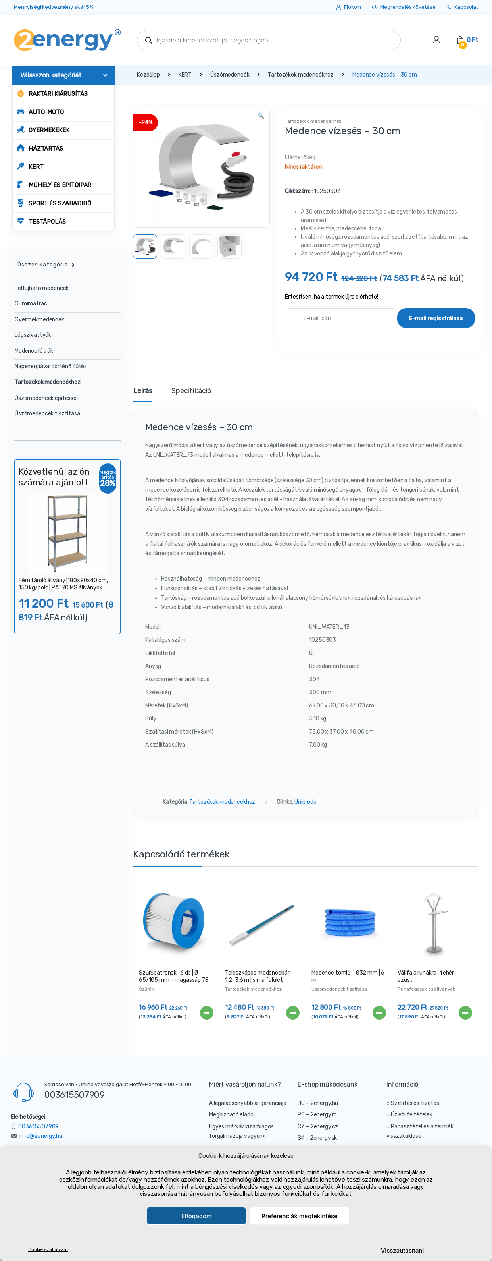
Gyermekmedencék (39, 319)
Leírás (142, 391)
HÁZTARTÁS (40, 148)
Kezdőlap (148, 74)
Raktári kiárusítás (52, 93)
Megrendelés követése (403, 7)
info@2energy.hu (40, 1136)
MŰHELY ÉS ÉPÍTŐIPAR (54, 184)
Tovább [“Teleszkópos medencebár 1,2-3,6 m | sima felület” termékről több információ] (292, 1013)
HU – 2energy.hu (318, 1103)
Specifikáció (191, 391)
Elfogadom (196, 1216)
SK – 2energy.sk (317, 1138)
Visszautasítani (402, 1250)
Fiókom (348, 7)
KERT (30, 166)
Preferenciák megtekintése (299, 1216)
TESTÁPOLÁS (41, 221)
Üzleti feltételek (411, 1114)
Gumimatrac (31, 303)
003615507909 (74, 1094)
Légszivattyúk (33, 335)
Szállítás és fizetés (415, 1103)
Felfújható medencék (42, 288)
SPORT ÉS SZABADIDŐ (54, 203)
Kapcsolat (462, 7)
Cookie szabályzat (48, 1249)
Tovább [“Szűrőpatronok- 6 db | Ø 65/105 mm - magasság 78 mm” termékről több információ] (206, 1013)
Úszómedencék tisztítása (339, 989)
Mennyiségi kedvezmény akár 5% (53, 7)
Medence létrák (34, 351)
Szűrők (146, 989)
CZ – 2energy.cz (318, 1126)
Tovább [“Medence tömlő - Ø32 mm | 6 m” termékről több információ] (379, 1013)
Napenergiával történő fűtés (51, 366)
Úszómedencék (229, 74)
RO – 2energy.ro (317, 1114)
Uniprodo (305, 802)
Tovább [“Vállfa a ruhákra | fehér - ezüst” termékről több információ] (465, 1013)
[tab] (142, 394)
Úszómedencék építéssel (46, 398)
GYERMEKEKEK (43, 130)
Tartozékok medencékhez (301, 74)
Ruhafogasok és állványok (426, 989)
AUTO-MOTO (40, 111)
